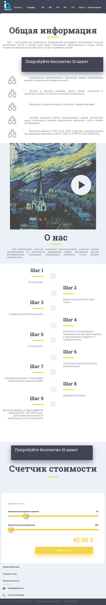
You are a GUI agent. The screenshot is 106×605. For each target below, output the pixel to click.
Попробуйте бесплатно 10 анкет (74, 64)
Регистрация (94, 7)
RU (65, 7)
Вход (81, 7)
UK (72, 7)
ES (43, 7)
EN (50, 7)
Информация (71, 601)
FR (57, 7)
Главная (18, 7)
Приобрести (79, 550)
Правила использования (48, 601)
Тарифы (31, 7)
